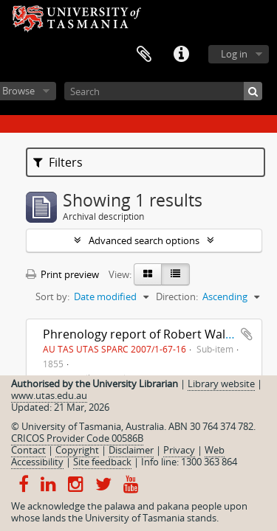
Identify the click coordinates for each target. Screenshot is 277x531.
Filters (58, 162)
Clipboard (144, 54)
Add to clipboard (246, 334)
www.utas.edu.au (49, 395)
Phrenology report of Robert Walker (143, 334)
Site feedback (102, 461)
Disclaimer (131, 450)
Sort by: (52, 296)
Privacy (179, 450)
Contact (28, 450)
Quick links (181, 54)
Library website (221, 383)
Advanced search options (144, 240)
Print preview (62, 274)
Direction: (177, 296)
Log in (234, 53)
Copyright (77, 450)
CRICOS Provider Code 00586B (77, 438)
